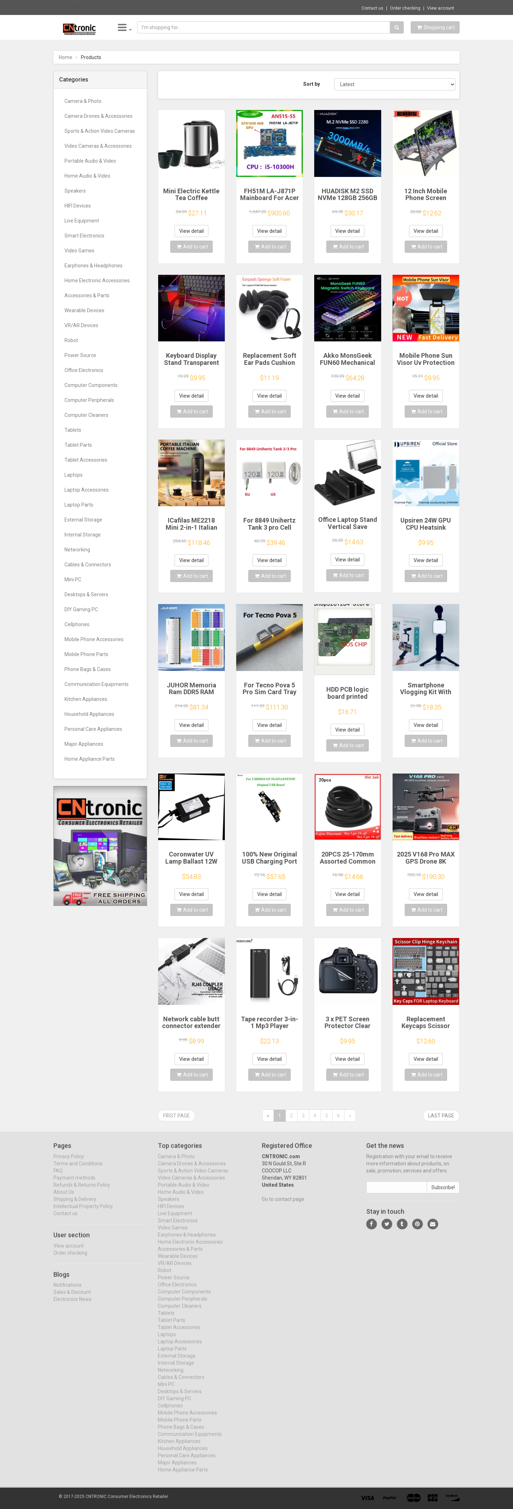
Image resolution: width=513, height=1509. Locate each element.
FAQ (58, 1176)
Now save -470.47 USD (84, 7)
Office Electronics (83, 370)
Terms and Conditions (78, 1169)
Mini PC (72, 579)
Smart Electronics (84, 236)
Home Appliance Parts (89, 759)
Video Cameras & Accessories (98, 146)
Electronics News (72, 1305)
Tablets (72, 430)
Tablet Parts (78, 445)
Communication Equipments (96, 684)
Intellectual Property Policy (83, 1212)
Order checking (405, 8)
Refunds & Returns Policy (81, 1190)
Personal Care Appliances (93, 729)
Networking (77, 549)
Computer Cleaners (86, 415)
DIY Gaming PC (81, 609)
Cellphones (76, 624)
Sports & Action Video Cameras (99, 131)
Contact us (372, 8)
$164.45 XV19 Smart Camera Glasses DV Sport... (164, 7)
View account (440, 8)
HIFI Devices (77, 206)
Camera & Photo (83, 101)
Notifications (67, 1290)
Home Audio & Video (87, 176)
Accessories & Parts (86, 295)
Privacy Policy (68, 1162)
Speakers (75, 191)
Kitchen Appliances (85, 699)
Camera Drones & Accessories (98, 116)
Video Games (79, 250)
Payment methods (74, 1183)
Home (65, 57)
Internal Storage (82, 535)
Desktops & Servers (86, 594)
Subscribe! (443, 1193)
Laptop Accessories (86, 490)
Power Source (80, 355)
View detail (191, 231)
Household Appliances (89, 714)
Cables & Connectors (87, 564)
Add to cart (192, 247)
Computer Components (91, 385)
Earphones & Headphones (93, 265)
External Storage (83, 520)
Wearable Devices (84, 310)
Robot (71, 340)
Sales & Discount (72, 1297)
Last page (441, 1115)
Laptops (73, 475)
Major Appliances (83, 744)
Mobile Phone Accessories (94, 639)
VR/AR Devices (81, 325)
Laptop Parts (78, 505)
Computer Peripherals (89, 400)
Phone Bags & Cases (87, 669)
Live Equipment (81, 221)
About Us (63, 1197)
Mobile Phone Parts (86, 654)
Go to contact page (283, 1204)
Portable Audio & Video (90, 161)
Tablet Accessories (85, 460)
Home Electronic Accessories (97, 280)
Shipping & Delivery (74, 1204)
